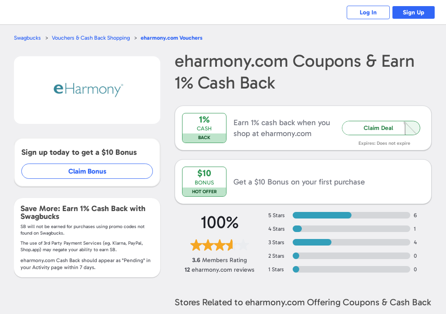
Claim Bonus (88, 171)
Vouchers (172, 37)
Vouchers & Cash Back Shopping (91, 37)
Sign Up (413, 12)
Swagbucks (27, 37)
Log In (367, 12)
